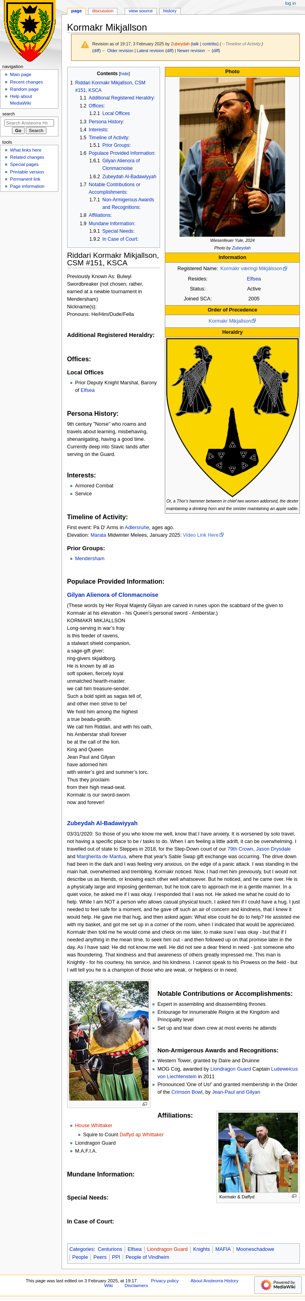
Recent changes (26, 82)
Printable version (27, 171)
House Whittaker (93, 1125)
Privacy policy (165, 1280)
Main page (20, 74)
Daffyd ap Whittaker (142, 1134)
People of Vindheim (147, 1257)
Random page (24, 89)
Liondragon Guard (230, 1069)
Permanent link (25, 179)
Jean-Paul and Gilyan (236, 1092)
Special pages (24, 164)
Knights (201, 1249)
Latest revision (150, 50)
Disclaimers (136, 1285)
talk (195, 43)
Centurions (110, 1249)
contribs (209, 43)
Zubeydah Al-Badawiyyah (102, 823)
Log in (290, 3)
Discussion (102, 10)
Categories (81, 1249)
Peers (99, 1257)
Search (8, 113)
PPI (116, 1257)
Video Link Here (201, 535)
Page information (27, 186)
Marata (98, 535)
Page (76, 10)
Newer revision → (193, 50)
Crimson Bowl (187, 1092)
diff (96, 50)
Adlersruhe (137, 527)
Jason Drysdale (273, 849)
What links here (25, 150)
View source (140, 10)
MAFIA (223, 1249)
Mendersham (89, 558)
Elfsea (254, 279)
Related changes (27, 157)
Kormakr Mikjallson (229, 321)
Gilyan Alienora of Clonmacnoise (112, 595)
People (80, 1257)
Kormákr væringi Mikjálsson (251, 268)
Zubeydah (241, 247)
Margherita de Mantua (101, 856)
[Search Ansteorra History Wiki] (29, 123)
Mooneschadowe (255, 1249)
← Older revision (117, 50)
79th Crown (240, 849)
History (170, 10)
